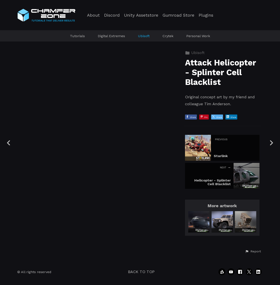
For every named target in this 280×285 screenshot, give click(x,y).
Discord (112, 15)
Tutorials (77, 36)
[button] (253, 251)
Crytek (168, 36)
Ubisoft (144, 36)
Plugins (206, 15)
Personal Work (198, 36)
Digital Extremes (111, 36)
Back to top (141, 271)
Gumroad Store (178, 15)
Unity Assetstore (141, 15)
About (93, 15)
